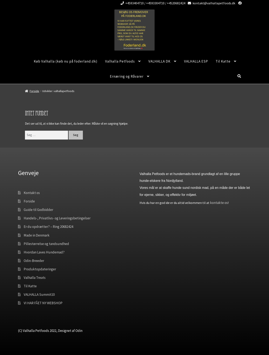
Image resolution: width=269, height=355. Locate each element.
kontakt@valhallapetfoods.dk (210, 3)
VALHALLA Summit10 (39, 294)
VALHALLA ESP (196, 61)
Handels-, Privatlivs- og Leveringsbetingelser (57, 218)
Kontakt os (32, 193)
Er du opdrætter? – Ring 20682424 (48, 226)
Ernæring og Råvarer (126, 76)
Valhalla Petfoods (120, 61)
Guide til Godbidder (38, 209)
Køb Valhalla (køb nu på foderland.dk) (65, 61)
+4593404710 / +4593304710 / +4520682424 (152, 3)
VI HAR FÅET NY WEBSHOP (43, 303)
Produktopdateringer (40, 269)
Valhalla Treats (35, 277)
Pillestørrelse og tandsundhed (46, 243)
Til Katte (223, 61)
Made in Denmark (36, 235)
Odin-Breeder (34, 260)
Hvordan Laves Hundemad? (44, 252)
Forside (34, 91)
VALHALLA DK (159, 61)
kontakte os (219, 202)
